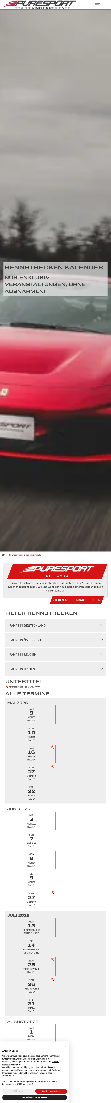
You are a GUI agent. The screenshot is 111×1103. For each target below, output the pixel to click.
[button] (95, 4)
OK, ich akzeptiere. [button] (51, 1091)
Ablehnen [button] (18, 1091)
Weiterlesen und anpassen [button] (34, 1097)
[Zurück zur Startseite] (4, 554)
